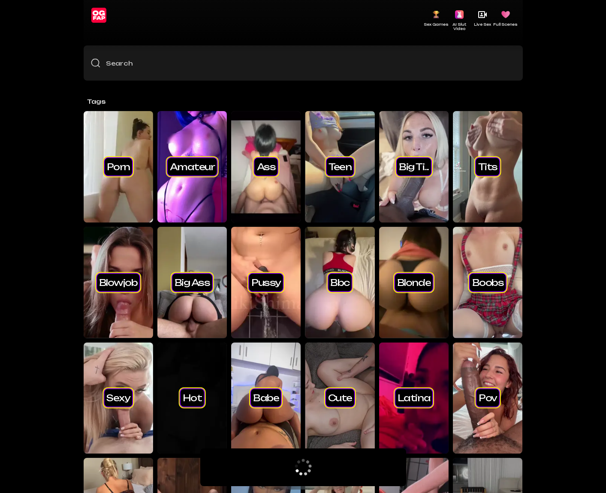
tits (487, 166)
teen (340, 166)
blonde (414, 282)
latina (414, 397)
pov (488, 397)
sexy (118, 397)
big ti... (414, 166)
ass (266, 166)
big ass (192, 282)
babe (266, 397)
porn (118, 166)
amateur (192, 166)
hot (192, 397)
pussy (266, 282)
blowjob (118, 282)
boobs (488, 282)
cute (340, 397)
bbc (340, 282)
